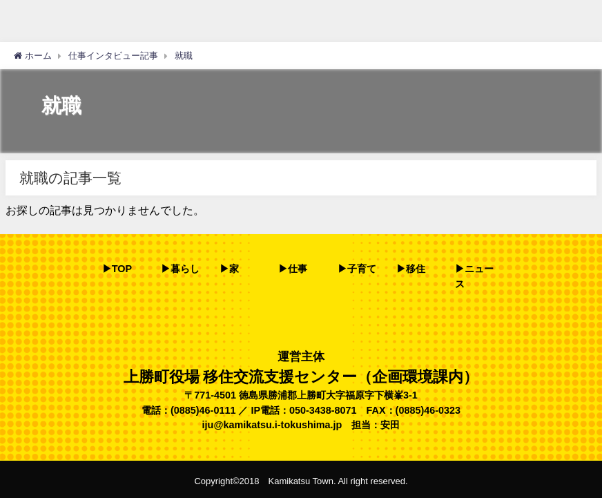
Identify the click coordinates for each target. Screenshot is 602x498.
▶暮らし (180, 268)
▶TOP (117, 268)
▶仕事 (292, 268)
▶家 (229, 268)
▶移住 (410, 268)
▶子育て (357, 268)
